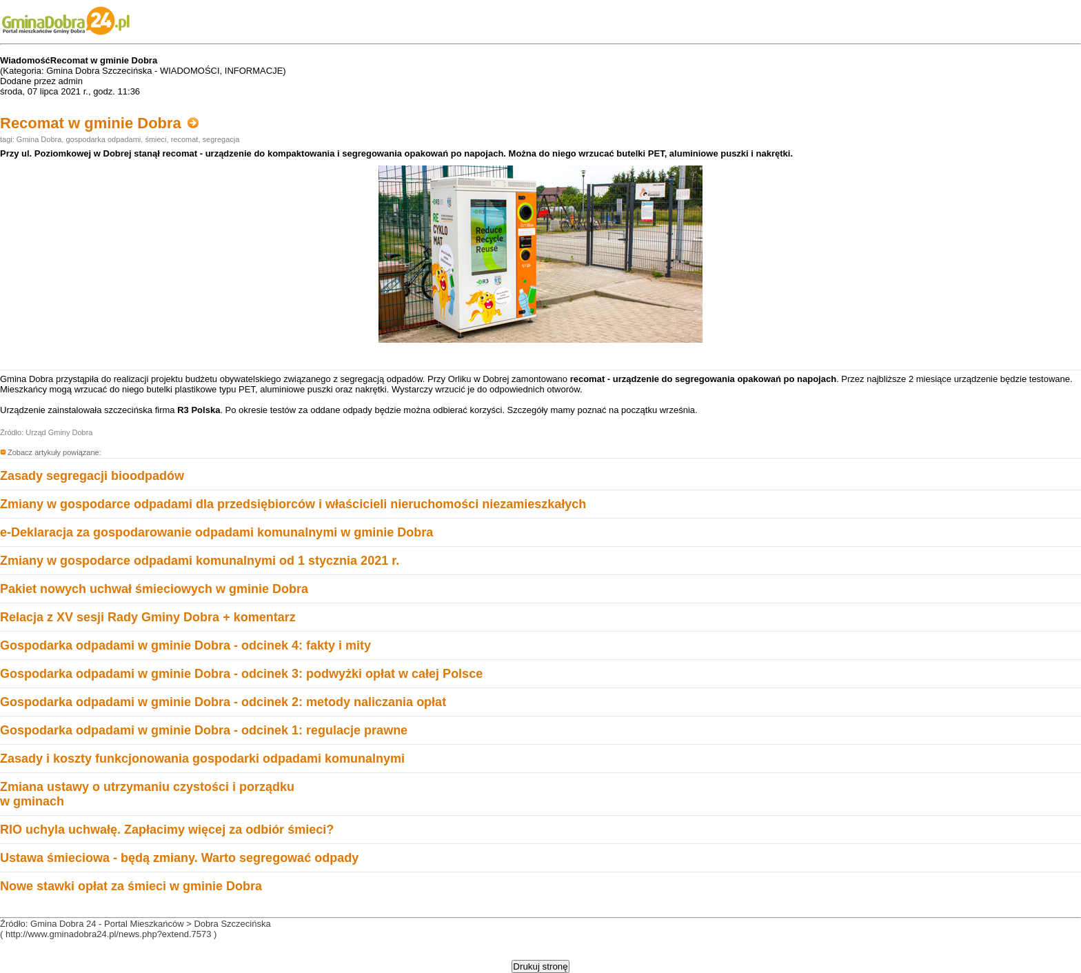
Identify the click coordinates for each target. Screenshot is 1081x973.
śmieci (155, 139)
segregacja (221, 139)
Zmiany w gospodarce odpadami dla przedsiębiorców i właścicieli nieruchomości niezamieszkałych (293, 504)
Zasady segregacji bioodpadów (92, 476)
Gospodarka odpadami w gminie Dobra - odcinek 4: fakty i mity (185, 645)
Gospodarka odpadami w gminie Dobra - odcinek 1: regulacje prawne (203, 730)
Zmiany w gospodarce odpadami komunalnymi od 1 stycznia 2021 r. (199, 561)
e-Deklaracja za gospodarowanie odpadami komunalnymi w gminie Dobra (216, 532)
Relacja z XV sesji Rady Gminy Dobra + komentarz (148, 617)
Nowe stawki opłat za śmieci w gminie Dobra (131, 886)
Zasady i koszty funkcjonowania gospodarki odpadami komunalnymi (202, 758)
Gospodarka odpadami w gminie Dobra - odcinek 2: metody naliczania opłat (223, 702)
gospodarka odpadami (103, 139)
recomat (185, 139)
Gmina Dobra (39, 139)
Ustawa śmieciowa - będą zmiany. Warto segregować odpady (179, 858)
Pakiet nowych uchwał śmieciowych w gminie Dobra (154, 589)
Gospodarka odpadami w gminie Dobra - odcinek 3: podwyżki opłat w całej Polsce (241, 674)
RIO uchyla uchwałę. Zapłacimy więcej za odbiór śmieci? (167, 829)
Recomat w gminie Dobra (99, 123)
